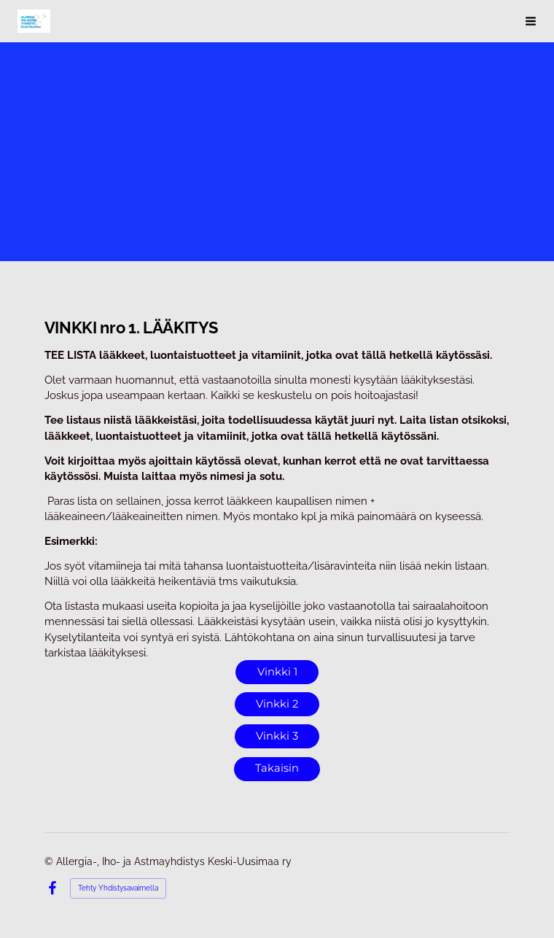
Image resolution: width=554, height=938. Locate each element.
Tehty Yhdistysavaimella (118, 888)
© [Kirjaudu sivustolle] (50, 861)
